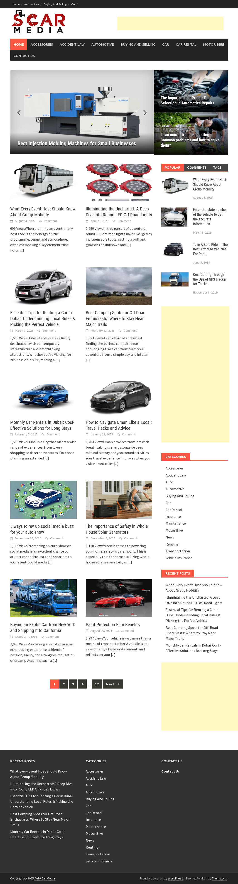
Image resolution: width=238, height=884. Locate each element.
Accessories (42, 44)
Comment (50, 221)
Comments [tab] (196, 167)
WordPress (175, 878)
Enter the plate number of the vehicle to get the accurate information (210, 216)
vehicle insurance (179, 558)
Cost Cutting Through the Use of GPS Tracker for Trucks (209, 279)
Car (73, 4)
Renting (172, 544)
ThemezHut (219, 878)
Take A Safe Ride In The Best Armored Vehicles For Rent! (210, 249)
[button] (142, 112)
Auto (169, 482)
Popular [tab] (172, 167)
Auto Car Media (44, 878)
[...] (22, 250)
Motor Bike (213, 44)
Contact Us (24, 55)
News (170, 537)
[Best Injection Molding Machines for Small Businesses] (82, 112)
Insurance (173, 516)
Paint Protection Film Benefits (113, 624)
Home (16, 4)
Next (113, 684)
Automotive (31, 4)
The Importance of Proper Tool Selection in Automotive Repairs (187, 100)
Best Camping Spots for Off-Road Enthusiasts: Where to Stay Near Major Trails (115, 318)
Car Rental (186, 44)
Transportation (178, 551)
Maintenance (176, 523)
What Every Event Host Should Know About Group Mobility (209, 184)
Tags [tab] (217, 167)
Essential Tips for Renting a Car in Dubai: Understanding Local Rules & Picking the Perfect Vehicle (42, 318)
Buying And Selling (55, 4)
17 (97, 684)
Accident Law (72, 44)
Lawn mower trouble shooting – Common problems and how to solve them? (190, 140)
